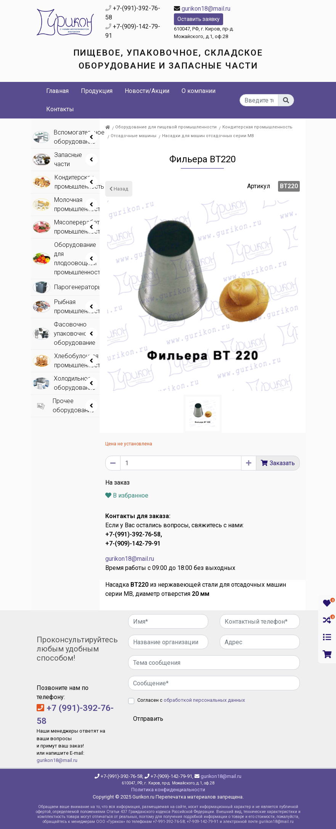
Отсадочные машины (133, 135)
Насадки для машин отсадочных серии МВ (208, 135)
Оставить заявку (198, 19)
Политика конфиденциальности (168, 789)
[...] (259, 100)
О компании (198, 90)
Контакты (60, 109)
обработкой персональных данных (204, 700)
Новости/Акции (147, 90)
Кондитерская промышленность (257, 127)
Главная (57, 90)
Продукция (97, 90)
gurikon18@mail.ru (206, 8)
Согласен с (191, 700)
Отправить (148, 718)
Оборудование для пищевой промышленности (166, 127)
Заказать (282, 463)
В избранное (126, 495)
